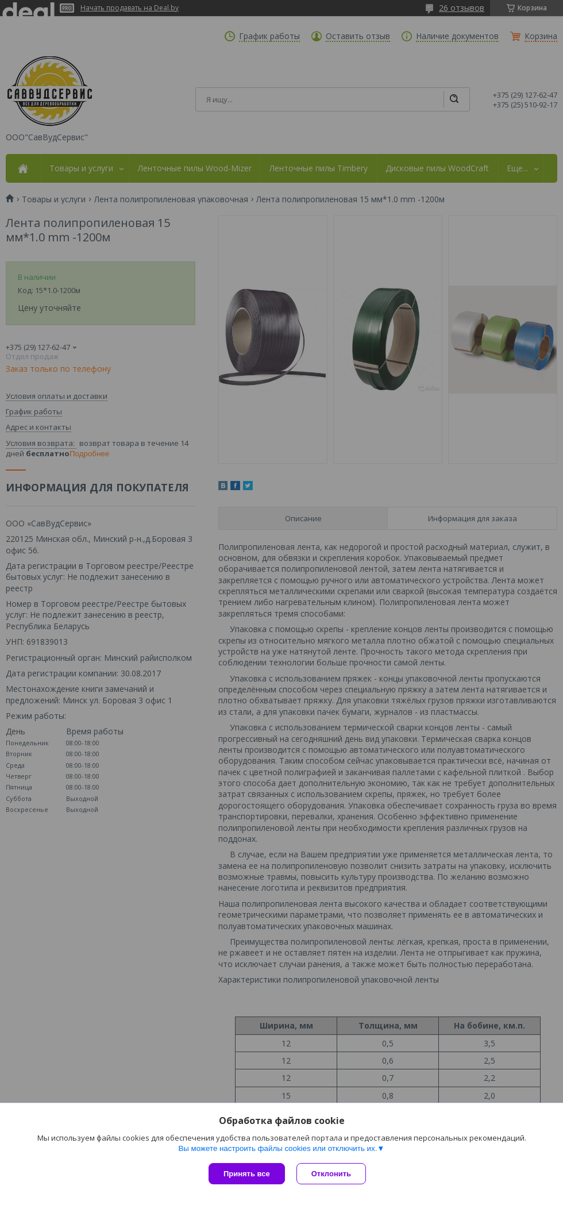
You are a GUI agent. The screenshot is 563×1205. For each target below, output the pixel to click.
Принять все (246, 1173)
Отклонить (331, 1173)
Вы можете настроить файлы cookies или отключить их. (277, 1148)
